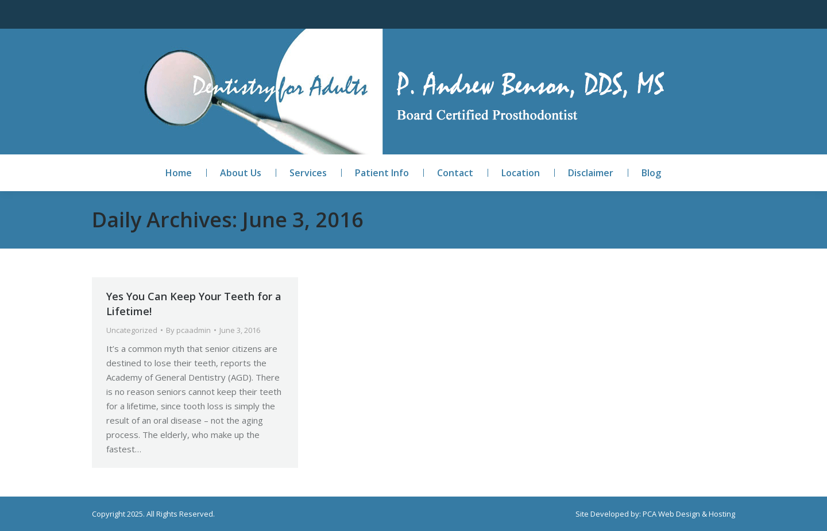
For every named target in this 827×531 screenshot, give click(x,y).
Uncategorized (131, 330)
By (188, 330)
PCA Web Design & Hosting (689, 514)
